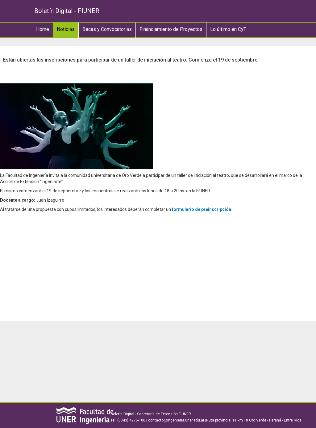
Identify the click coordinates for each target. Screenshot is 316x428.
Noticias (66, 29)
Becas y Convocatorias (107, 29)
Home (42, 29)
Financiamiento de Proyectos (170, 29)
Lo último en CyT (228, 29)
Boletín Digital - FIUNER (66, 11)
